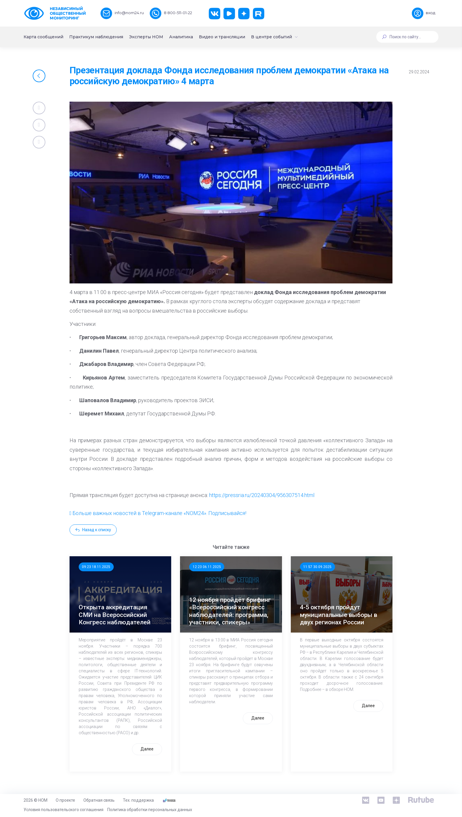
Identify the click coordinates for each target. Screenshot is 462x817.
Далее (147, 749)
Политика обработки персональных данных (149, 809)
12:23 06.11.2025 (207, 567)
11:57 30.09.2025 (317, 567)
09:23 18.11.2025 (96, 567)
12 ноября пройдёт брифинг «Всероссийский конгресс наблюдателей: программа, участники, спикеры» (230, 611)
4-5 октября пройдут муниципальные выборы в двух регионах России (338, 614)
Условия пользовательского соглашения (63, 809)
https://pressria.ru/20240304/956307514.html (261, 495)
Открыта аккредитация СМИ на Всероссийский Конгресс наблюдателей (115, 614)
